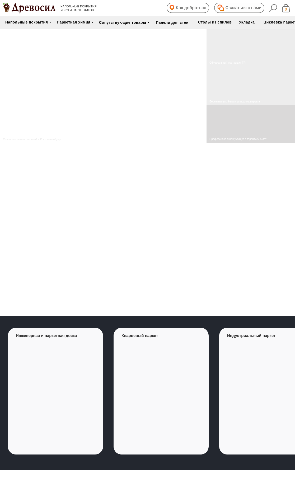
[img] (251, 86)
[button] (188, 8)
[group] (55, 391)
